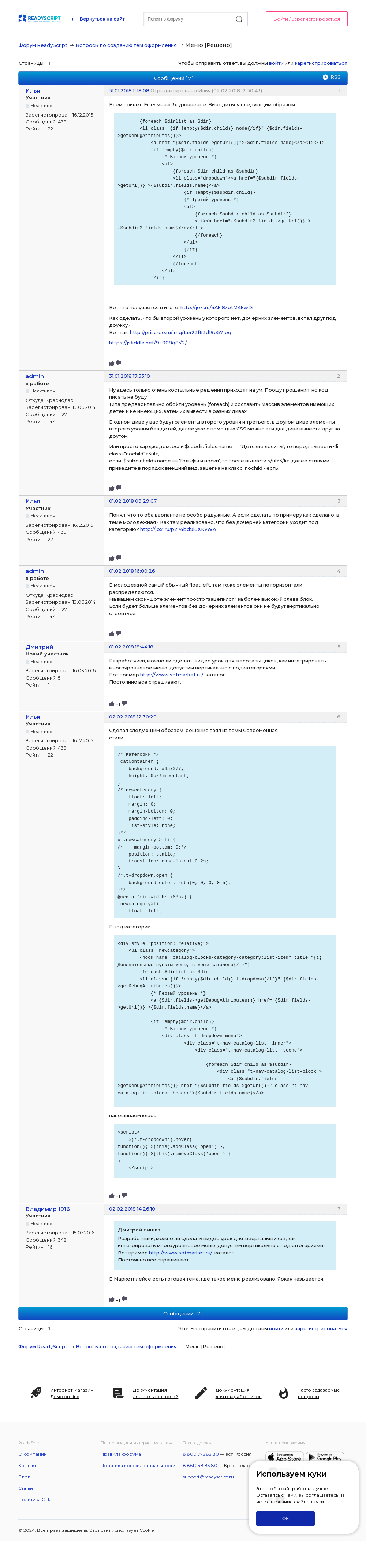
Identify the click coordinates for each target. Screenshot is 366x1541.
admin (35, 376)
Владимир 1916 (48, 1208)
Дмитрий (39, 646)
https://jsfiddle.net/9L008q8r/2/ (148, 342)
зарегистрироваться (321, 63)
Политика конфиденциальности (138, 1465)
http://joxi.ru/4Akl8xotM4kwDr (217, 307)
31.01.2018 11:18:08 (129, 90)
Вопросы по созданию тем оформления (126, 45)
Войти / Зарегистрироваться (307, 19)
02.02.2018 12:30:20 (133, 717)
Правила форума (121, 1454)
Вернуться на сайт (102, 19)
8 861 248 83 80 (200, 1465)
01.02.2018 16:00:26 (132, 571)
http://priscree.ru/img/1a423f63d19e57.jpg (180, 332)
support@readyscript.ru (208, 1476)
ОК (285, 1518)
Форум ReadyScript (42, 45)
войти (276, 63)
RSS (335, 77)
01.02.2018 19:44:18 (131, 647)
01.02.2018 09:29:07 (133, 501)
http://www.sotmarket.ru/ (171, 674)
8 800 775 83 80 (201, 1454)
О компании (32, 1454)
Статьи (25, 1488)
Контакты (29, 1465)
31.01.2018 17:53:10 (129, 376)
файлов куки (309, 1501)
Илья (33, 90)
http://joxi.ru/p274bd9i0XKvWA (178, 529)
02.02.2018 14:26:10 (132, 1209)
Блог (24, 1476)
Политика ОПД (35, 1499)
